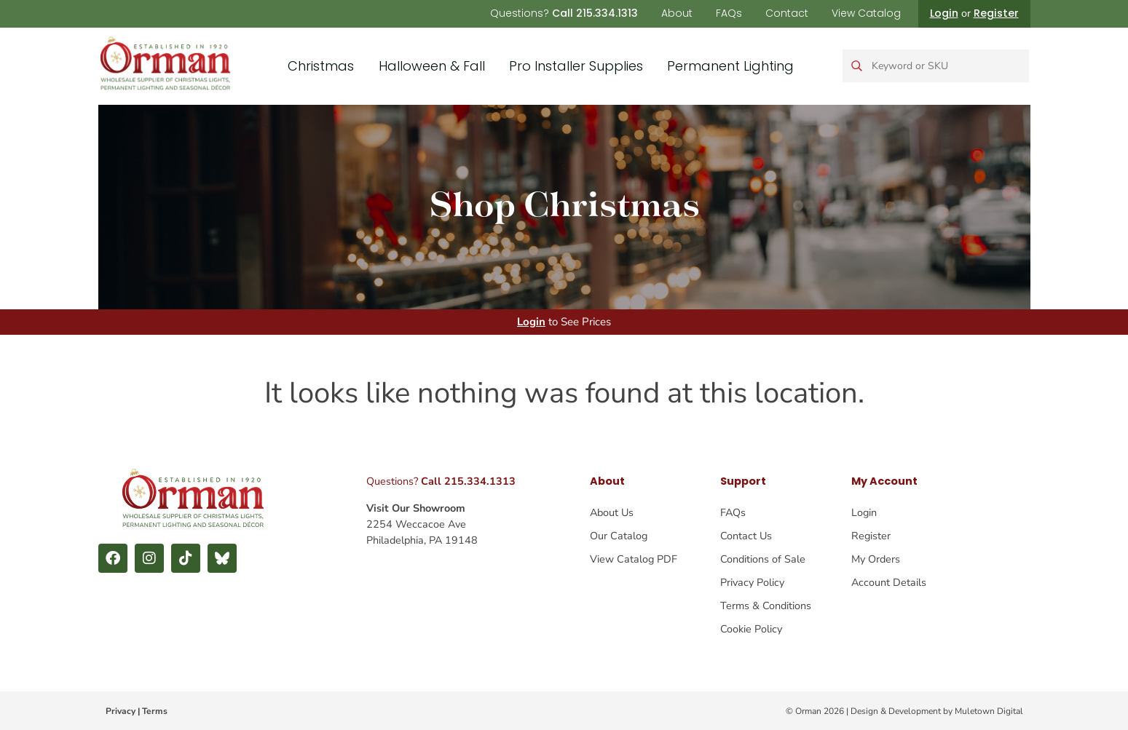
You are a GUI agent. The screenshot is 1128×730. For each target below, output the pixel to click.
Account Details (888, 582)
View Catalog (866, 13)
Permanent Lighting (730, 66)
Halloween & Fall (432, 66)
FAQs (729, 13)
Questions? (564, 13)
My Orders (875, 559)
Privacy (120, 711)
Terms (154, 711)
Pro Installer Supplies (576, 66)
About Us (612, 512)
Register (996, 13)
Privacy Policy (752, 582)
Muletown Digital (989, 711)
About (677, 13)
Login (944, 13)
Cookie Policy (751, 629)
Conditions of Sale (762, 559)
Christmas (321, 66)
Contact (786, 13)
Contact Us (746, 535)
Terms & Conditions (765, 605)
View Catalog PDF (633, 559)
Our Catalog (618, 535)
